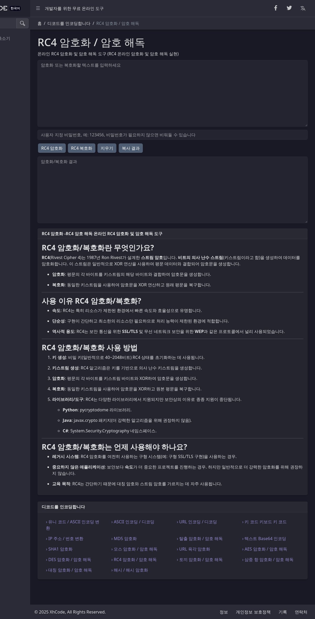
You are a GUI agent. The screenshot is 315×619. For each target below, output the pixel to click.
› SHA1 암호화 (100, 561)
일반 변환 (15, 73)
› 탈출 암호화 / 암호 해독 (220, 551)
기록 (283, 612)
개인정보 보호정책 (253, 612)
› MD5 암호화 (155, 551)
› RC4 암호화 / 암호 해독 (165, 572)
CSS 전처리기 (19, 50)
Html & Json (18, 97)
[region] (35, 318)
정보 (224, 612)
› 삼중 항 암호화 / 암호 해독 (274, 575)
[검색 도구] (30, 23)
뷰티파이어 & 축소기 (25, 38)
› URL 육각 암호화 (214, 561)
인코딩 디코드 (19, 120)
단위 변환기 (17, 61)
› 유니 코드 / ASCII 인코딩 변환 (109, 537)
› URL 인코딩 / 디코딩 (217, 534)
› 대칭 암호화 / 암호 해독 (110, 589)
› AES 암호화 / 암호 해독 (275, 561)
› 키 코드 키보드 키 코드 (275, 534)
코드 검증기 (17, 85)
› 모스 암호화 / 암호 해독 (165, 561)
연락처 (301, 612)
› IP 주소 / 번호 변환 (105, 551)
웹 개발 (13, 108)
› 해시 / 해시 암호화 (160, 589)
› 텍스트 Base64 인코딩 (275, 551)
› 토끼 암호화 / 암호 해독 (220, 572)
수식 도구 (15, 132)
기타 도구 (15, 144)
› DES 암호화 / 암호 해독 (109, 572)
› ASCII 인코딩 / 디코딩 (163, 534)
